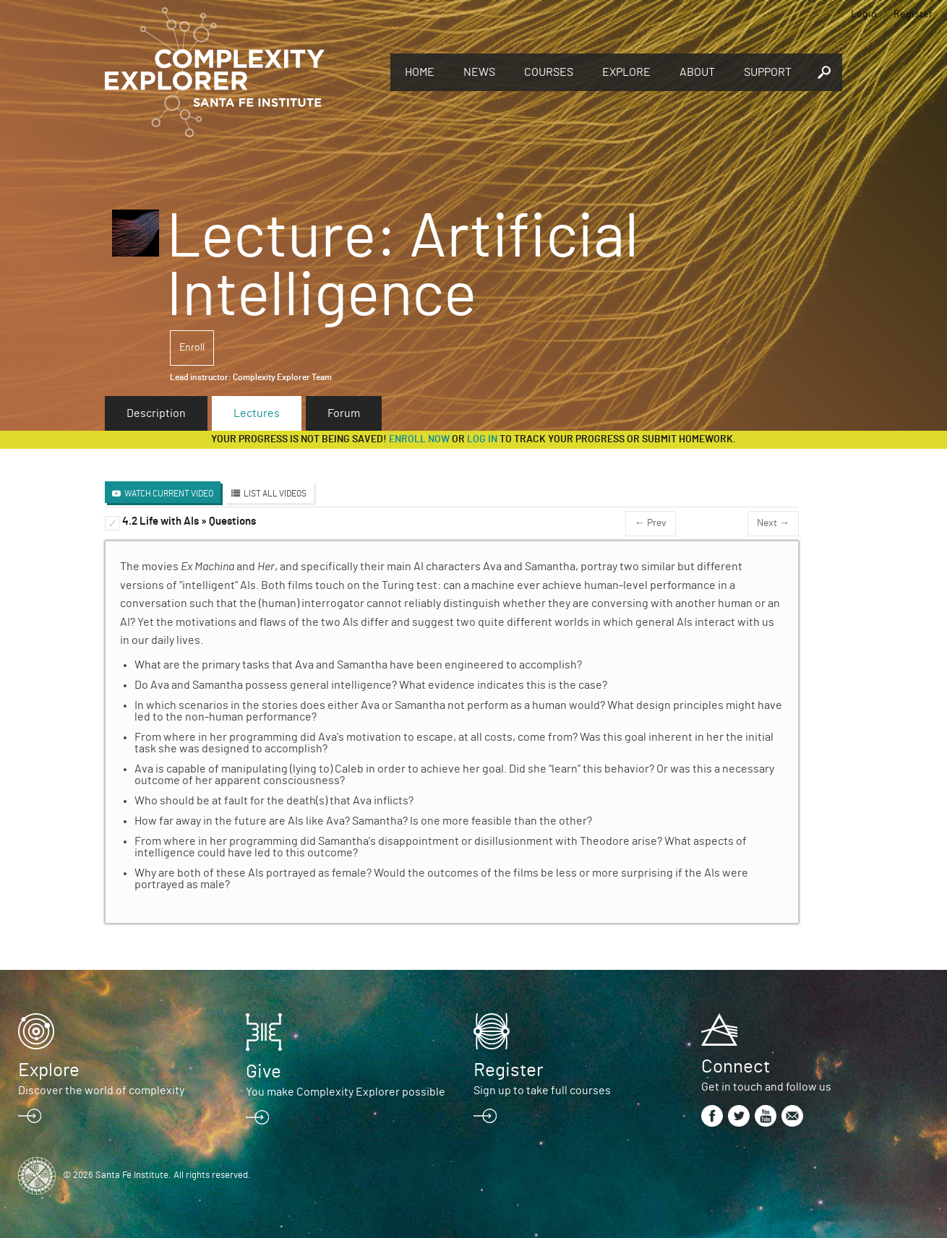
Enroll (192, 348)
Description (156, 413)
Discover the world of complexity (101, 1090)
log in (482, 439)
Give (263, 1071)
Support (768, 72)
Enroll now (419, 439)
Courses (548, 72)
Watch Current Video (168, 493)
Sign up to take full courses (542, 1090)
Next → (773, 523)
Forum (343, 413)
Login (864, 14)
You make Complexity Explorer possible (345, 1092)
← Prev (651, 523)
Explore (626, 72)
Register (913, 14)
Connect (735, 1066)
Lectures (256, 413)
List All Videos (275, 493)
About (697, 72)
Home (419, 72)
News (479, 72)
